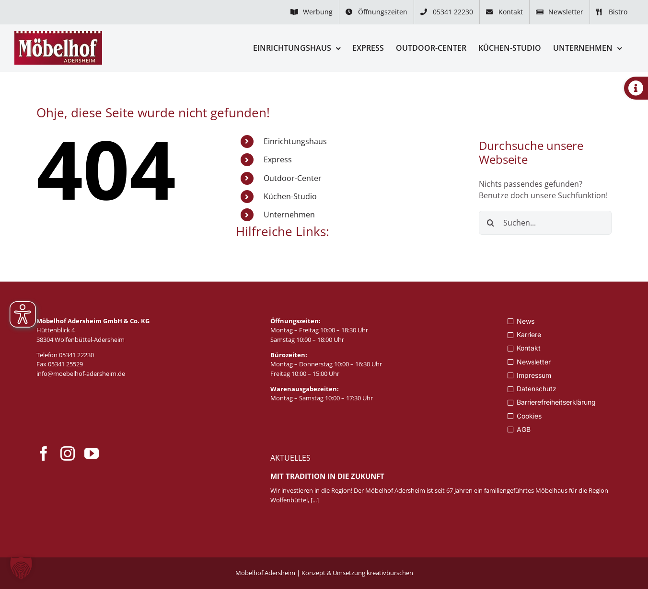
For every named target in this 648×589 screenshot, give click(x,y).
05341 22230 (76, 355)
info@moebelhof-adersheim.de (80, 373)
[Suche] (491, 223)
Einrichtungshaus (295, 141)
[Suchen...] (545, 223)
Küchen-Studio (290, 196)
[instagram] (67, 453)
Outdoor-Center (293, 178)
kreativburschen (390, 572)
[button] (21, 568)
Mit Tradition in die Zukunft (327, 476)
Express (278, 159)
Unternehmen (289, 214)
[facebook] (43, 453)
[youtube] (91, 453)
